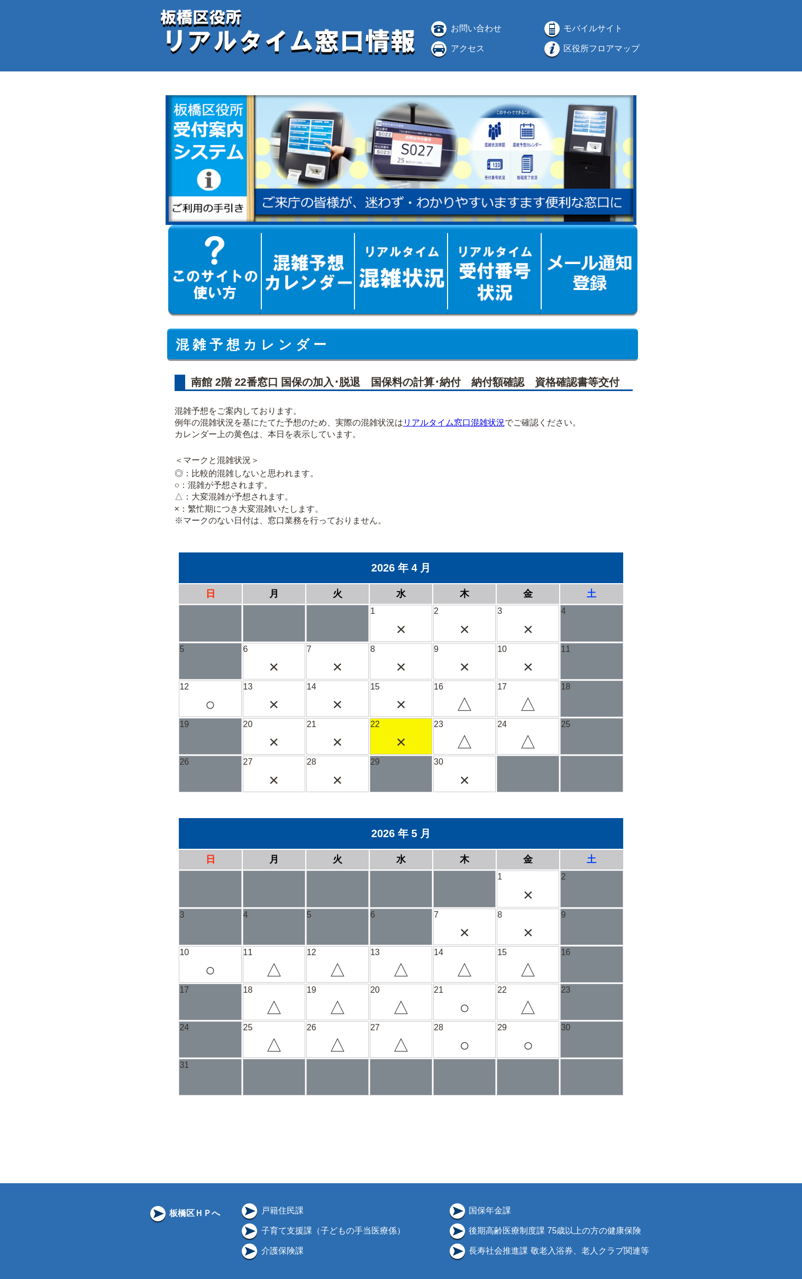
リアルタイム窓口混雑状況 (454, 422)
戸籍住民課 (271, 1210)
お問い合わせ (465, 28)
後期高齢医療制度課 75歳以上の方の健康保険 (545, 1230)
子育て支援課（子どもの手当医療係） (322, 1230)
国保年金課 (479, 1210)
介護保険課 (271, 1250)
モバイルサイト (582, 28)
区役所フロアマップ (591, 48)
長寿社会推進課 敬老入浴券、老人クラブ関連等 (548, 1250)
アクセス (456, 48)
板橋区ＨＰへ (184, 1213)
